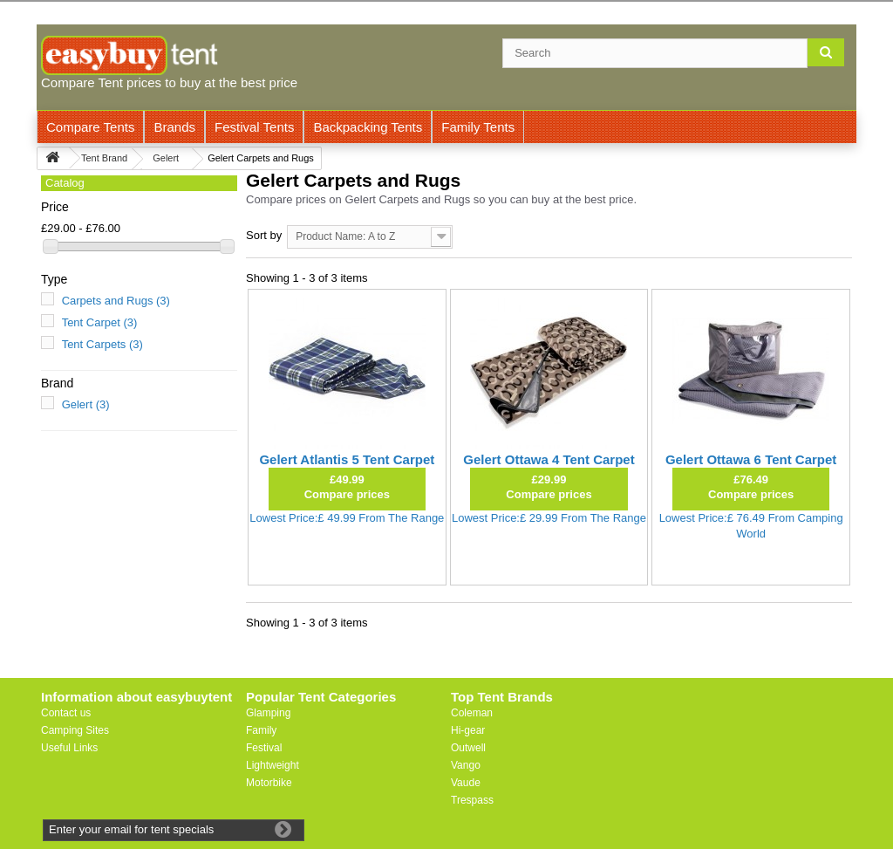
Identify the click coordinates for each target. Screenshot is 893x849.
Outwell (468, 748)
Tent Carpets (102, 344)
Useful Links (69, 748)
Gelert (86, 404)
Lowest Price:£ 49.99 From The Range (346, 517)
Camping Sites (75, 730)
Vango (466, 765)
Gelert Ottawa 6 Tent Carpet (750, 459)
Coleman (472, 713)
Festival (264, 748)
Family (261, 730)
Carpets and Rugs (116, 300)
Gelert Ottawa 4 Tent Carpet (548, 459)
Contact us (66, 713)
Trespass (472, 800)
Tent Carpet (100, 322)
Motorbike (269, 783)
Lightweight (272, 765)
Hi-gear (468, 730)
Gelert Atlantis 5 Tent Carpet (346, 459)
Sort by (264, 235)
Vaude (466, 783)
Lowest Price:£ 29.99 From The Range (549, 517)
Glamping (268, 713)
